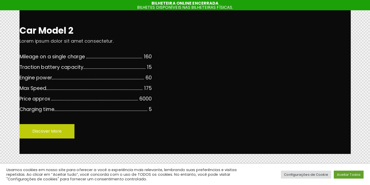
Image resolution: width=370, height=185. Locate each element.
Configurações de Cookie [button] (306, 174)
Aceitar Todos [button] (348, 174)
